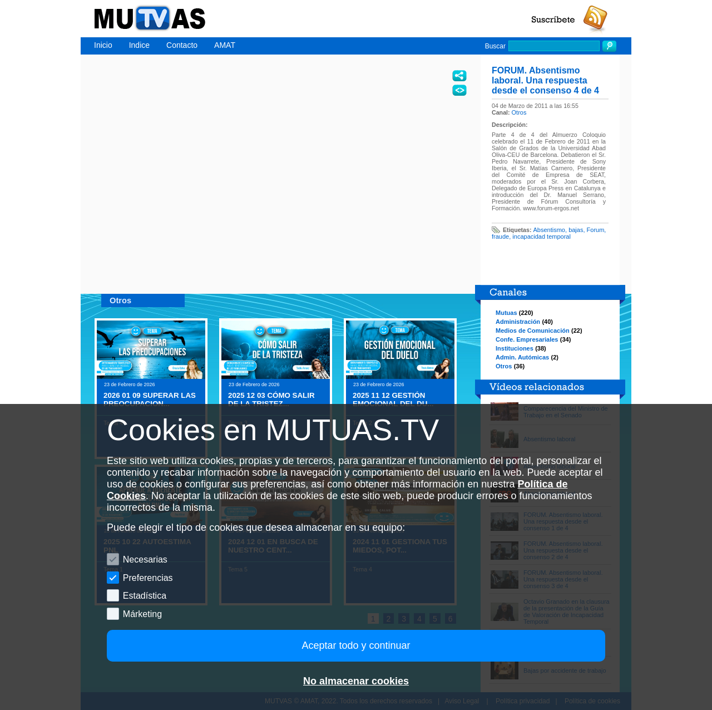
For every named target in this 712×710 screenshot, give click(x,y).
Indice (139, 45)
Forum (596, 229)
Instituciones (514, 348)
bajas (575, 229)
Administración (518, 321)
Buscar (495, 46)
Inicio (103, 45)
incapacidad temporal (541, 236)
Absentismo (549, 229)
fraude (500, 236)
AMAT (224, 45)
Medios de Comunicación (533, 330)
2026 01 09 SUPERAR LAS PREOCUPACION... (149, 399)
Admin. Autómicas (522, 357)
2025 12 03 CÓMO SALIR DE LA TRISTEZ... (271, 399)
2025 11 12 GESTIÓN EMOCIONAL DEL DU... (393, 399)
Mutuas (506, 312)
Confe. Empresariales (527, 339)
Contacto (181, 45)
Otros (519, 112)
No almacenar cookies (356, 681)
